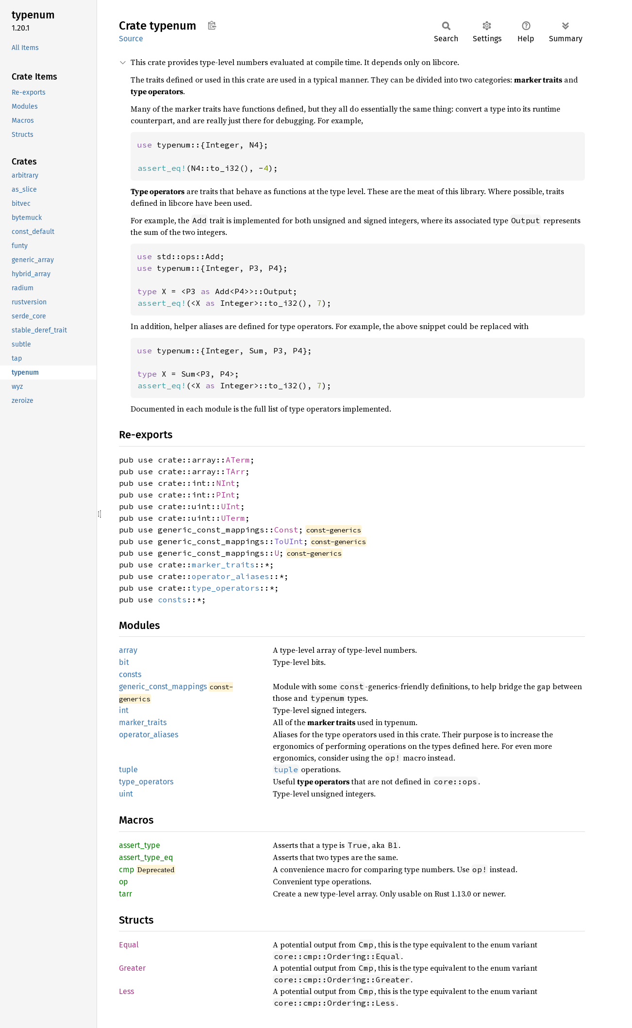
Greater (132, 968)
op (123, 881)
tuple (128, 769)
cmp (126, 869)
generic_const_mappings (163, 686)
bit (124, 662)
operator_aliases (230, 576)
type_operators (226, 588)
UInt (230, 506)
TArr (235, 471)
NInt (225, 483)
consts (172, 599)
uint (126, 793)
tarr (125, 893)
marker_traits (223, 564)
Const (286, 529)
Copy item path (212, 25)
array (128, 650)
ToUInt (288, 541)
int (124, 710)
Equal (129, 944)
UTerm (233, 518)
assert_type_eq (146, 857)
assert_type (139, 845)
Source (131, 38)
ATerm (238, 459)
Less (126, 991)
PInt (225, 494)
